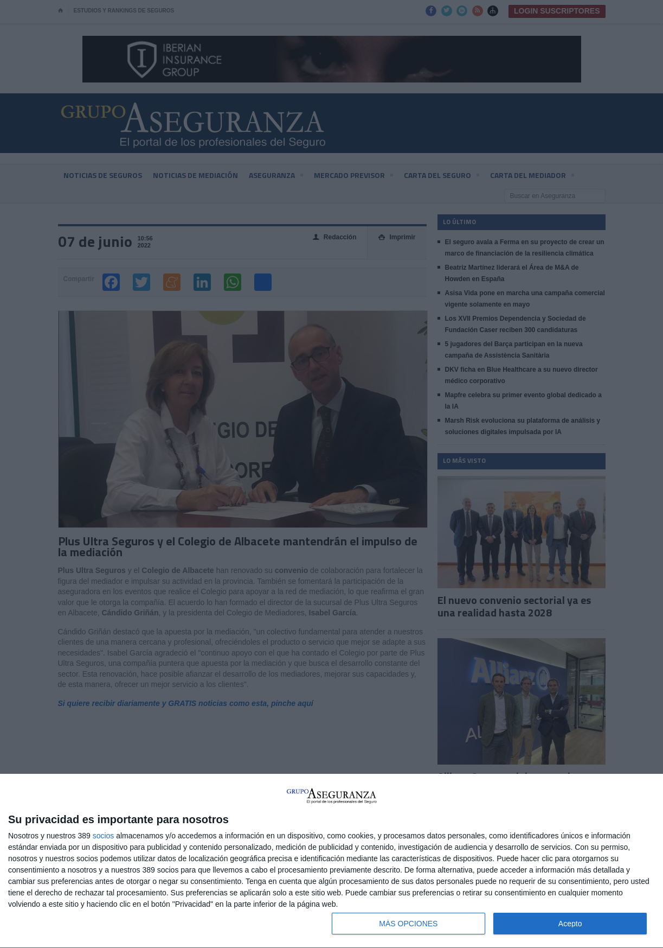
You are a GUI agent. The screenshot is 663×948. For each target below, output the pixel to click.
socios (103, 835)
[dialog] (331, 861)
